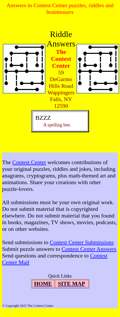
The (7, 162)
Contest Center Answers (89, 249)
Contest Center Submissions (82, 242)
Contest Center (29, 162)
